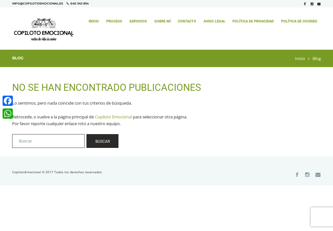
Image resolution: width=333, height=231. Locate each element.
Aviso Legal (214, 21)
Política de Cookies (299, 21)
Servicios (138, 21)
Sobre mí (162, 21)
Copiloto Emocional (113, 117)
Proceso (114, 21)
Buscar (102, 141)
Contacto (187, 21)
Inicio (94, 21)
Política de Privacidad (253, 21)
